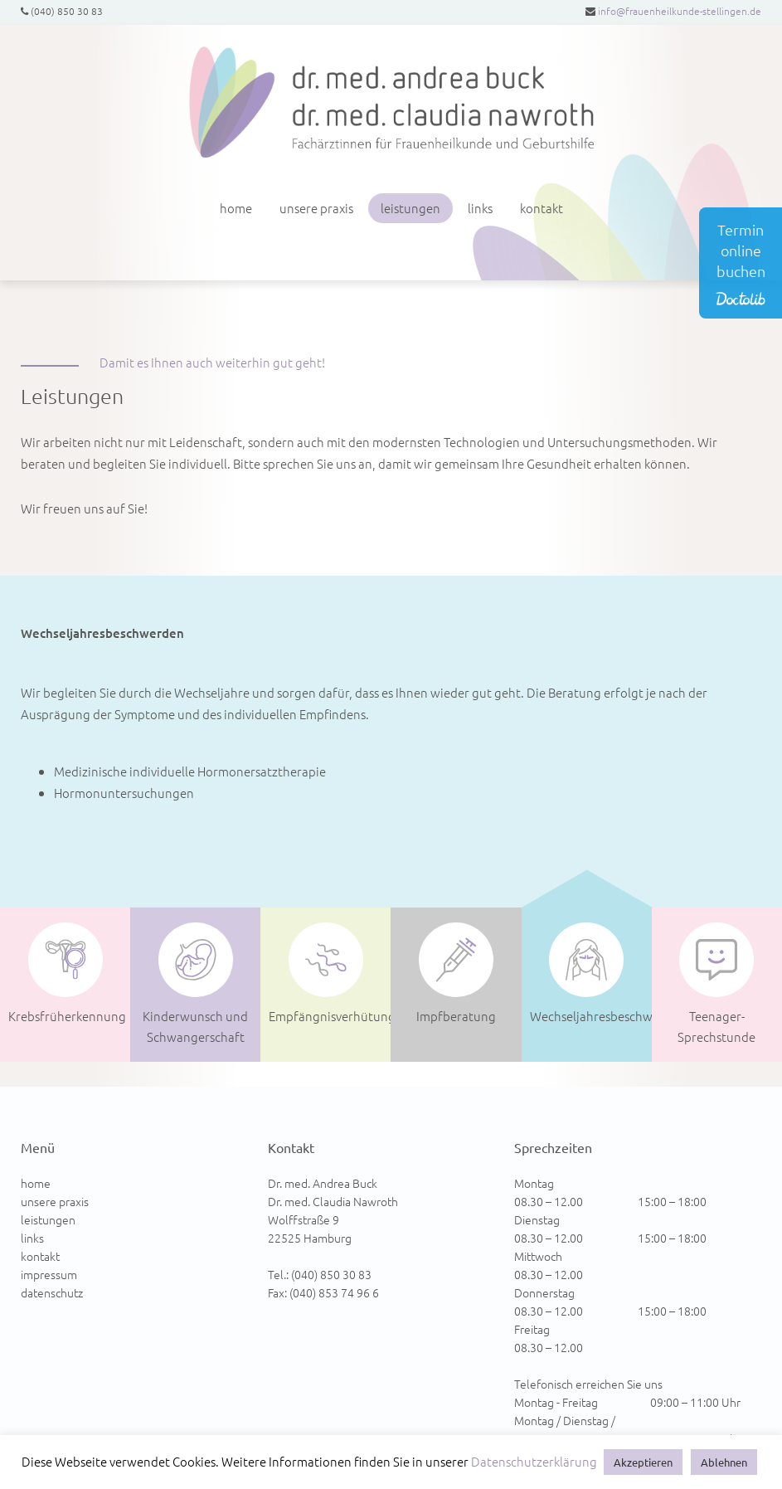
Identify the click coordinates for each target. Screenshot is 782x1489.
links (480, 208)
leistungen (410, 208)
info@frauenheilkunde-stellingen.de (679, 10)
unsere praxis (316, 208)
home (236, 208)
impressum (49, 1274)
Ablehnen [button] (724, 1462)
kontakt (541, 208)
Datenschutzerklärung (534, 1461)
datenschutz (52, 1292)
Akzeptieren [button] (643, 1462)
